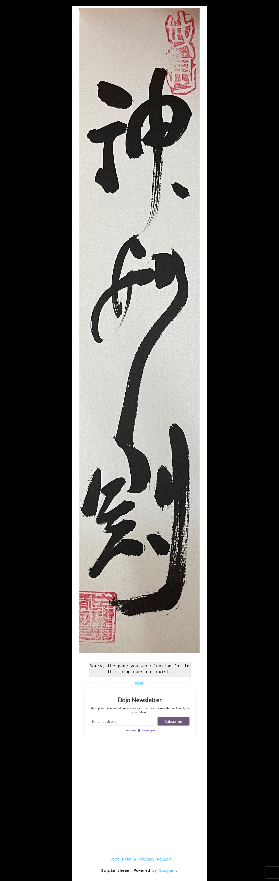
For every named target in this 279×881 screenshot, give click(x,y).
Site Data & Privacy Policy (140, 859)
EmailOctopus (148, 731)
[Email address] (123, 721)
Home (139, 683)
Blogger (167, 870)
